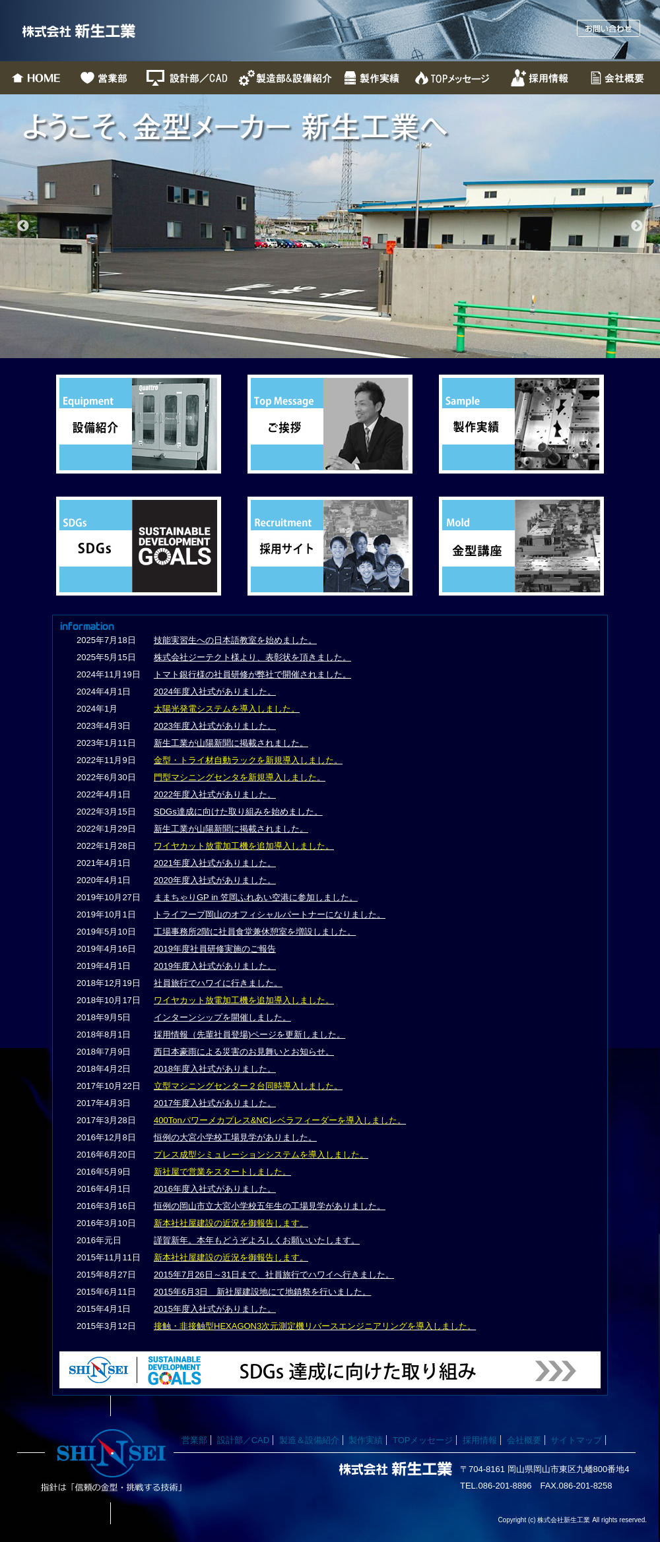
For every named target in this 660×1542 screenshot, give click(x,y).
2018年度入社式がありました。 (215, 1069)
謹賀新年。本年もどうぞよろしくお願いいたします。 (257, 1240)
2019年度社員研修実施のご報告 (215, 949)
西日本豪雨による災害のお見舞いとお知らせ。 (244, 1052)
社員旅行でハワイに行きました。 (218, 983)
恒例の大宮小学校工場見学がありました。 (235, 1137)
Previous (23, 226)
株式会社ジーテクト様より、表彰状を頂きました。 (252, 657)
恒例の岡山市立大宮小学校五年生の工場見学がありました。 (269, 1206)
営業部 (194, 1440)
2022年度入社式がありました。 (215, 794)
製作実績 (365, 1440)
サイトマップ (576, 1440)
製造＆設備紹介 (309, 1440)
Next (637, 226)
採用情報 (480, 1440)
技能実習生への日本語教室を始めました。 (235, 640)
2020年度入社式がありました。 (215, 880)
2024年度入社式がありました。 (215, 691)
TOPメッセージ (423, 1440)
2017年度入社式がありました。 (215, 1103)
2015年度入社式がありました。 (215, 1309)
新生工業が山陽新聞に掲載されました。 (231, 743)
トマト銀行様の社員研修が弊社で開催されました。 (252, 674)
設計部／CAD (243, 1440)
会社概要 (524, 1440)
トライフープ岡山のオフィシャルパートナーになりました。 (269, 914)
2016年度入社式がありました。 (215, 1189)
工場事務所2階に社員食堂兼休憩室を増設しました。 (255, 932)
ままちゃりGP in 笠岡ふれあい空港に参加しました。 (256, 897)
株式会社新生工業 (115, 30)
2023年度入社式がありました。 (215, 726)
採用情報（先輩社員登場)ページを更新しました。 (249, 1034)
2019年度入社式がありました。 (215, 966)
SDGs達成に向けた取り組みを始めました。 (238, 812)
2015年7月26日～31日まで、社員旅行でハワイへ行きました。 (274, 1275)
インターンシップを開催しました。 (222, 1017)
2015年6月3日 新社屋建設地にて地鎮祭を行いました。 (262, 1292)
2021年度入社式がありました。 (215, 863)
